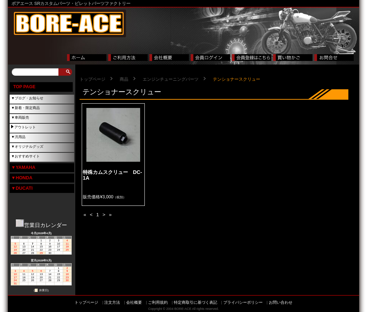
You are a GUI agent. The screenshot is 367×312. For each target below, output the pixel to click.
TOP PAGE (24, 86)
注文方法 (112, 302)
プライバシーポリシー (243, 302)
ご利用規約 (158, 302)
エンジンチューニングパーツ (171, 79)
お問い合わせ (280, 302)
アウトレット (25, 127)
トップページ (92, 79)
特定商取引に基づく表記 (195, 302)
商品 (124, 79)
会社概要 (134, 302)
